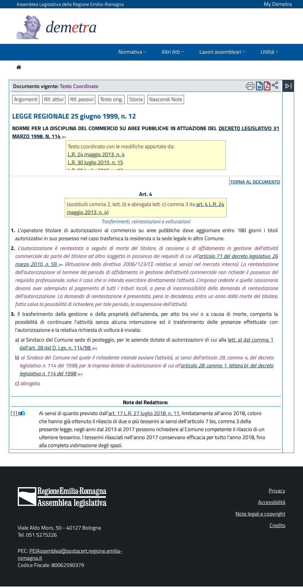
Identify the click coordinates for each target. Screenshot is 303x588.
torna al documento (255, 181)
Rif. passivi (82, 99)
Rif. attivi (54, 99)
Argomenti (26, 99)
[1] (14, 413)
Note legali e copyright (260, 514)
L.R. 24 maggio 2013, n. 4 (96, 154)
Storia (136, 99)
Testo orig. (111, 99)
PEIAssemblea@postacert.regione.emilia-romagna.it (70, 554)
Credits (277, 525)
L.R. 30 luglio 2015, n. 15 (95, 162)
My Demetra (278, 4)
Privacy (277, 491)
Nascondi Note (165, 99)
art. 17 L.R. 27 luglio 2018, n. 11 (143, 413)
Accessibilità (271, 502)
